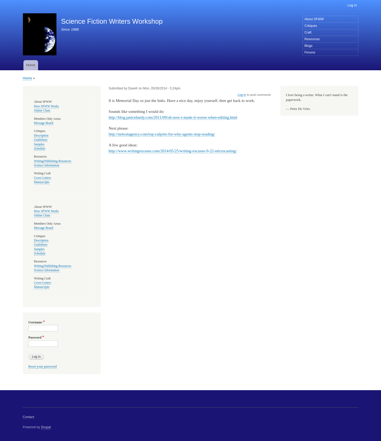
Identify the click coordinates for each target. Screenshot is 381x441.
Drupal (46, 427)
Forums (310, 52)
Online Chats (42, 110)
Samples (39, 144)
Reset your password (42, 366)
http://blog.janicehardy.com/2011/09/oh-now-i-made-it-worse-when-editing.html (173, 117)
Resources (312, 39)
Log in (352, 5)
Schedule (40, 148)
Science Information (46, 165)
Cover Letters (42, 178)
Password (35, 337)
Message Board (43, 123)
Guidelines (41, 140)
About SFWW (314, 19)
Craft (308, 32)
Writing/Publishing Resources (52, 161)
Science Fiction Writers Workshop (111, 21)
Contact (28, 417)
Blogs (309, 46)
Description (41, 135)
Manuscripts (42, 182)
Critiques (311, 26)
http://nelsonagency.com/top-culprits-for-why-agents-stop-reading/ (162, 134)
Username (35, 322)
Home (30, 65)
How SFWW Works (46, 106)
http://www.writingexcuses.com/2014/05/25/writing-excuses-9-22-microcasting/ (173, 151)
